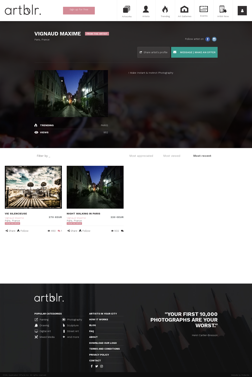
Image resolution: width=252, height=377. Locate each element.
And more (71, 336)
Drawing (42, 325)
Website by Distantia (240, 375)
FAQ (91, 331)
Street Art (71, 331)
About (93, 337)
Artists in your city (103, 313)
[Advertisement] (126, 259)
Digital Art (43, 331)
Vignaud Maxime (14, 217)
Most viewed (171, 155)
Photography (72, 319)
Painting (42, 319)
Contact (95, 360)
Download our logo (103, 343)
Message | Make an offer (194, 52)
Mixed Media (44, 336)
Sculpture (71, 325)
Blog (92, 325)
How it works (98, 319)
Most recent (202, 155)
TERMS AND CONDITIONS (104, 348)
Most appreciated (141, 155)
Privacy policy (99, 354)
